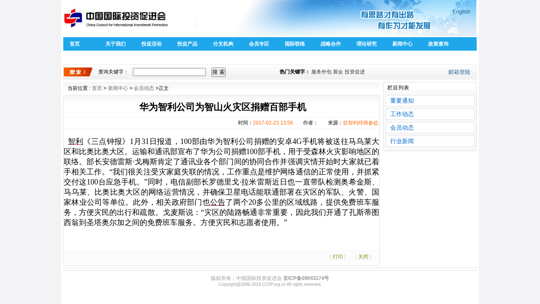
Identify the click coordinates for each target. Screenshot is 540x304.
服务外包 (321, 72)
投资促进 (355, 72)
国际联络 (295, 44)
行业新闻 (402, 141)
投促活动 (151, 44)
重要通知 (402, 100)
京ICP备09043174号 (306, 278)
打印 (338, 257)
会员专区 (259, 44)
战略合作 (331, 44)
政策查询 (438, 44)
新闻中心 (402, 44)
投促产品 (187, 44)
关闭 (363, 257)
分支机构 (223, 44)
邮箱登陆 (459, 72)
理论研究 (366, 44)
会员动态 (144, 88)
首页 (75, 44)
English (461, 11)
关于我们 (115, 44)
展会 (338, 72)
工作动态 (402, 114)
